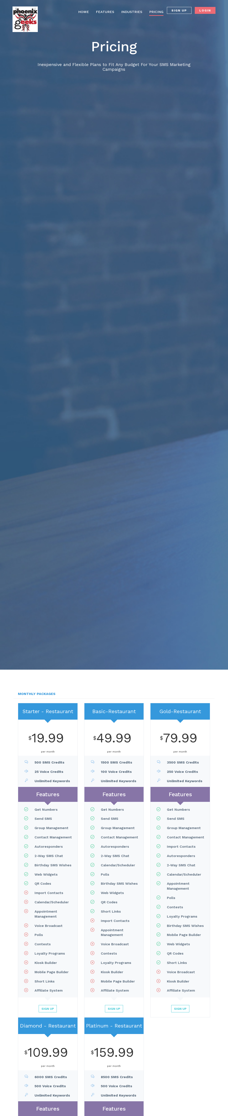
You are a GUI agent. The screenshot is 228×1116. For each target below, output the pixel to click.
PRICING (156, 12)
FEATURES (105, 12)
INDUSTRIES (131, 12)
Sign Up (47, 1008)
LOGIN (205, 10)
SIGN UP (179, 10)
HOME (83, 12)
